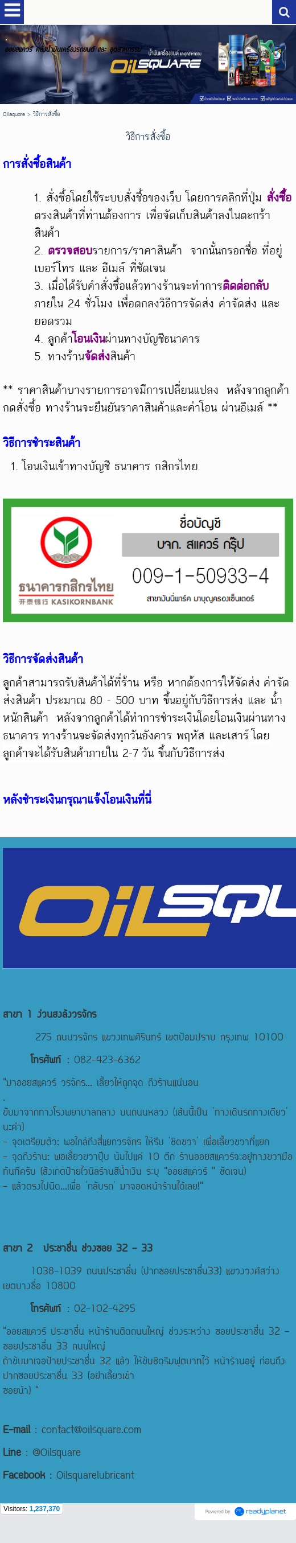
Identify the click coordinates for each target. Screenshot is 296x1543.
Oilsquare (14, 114)
